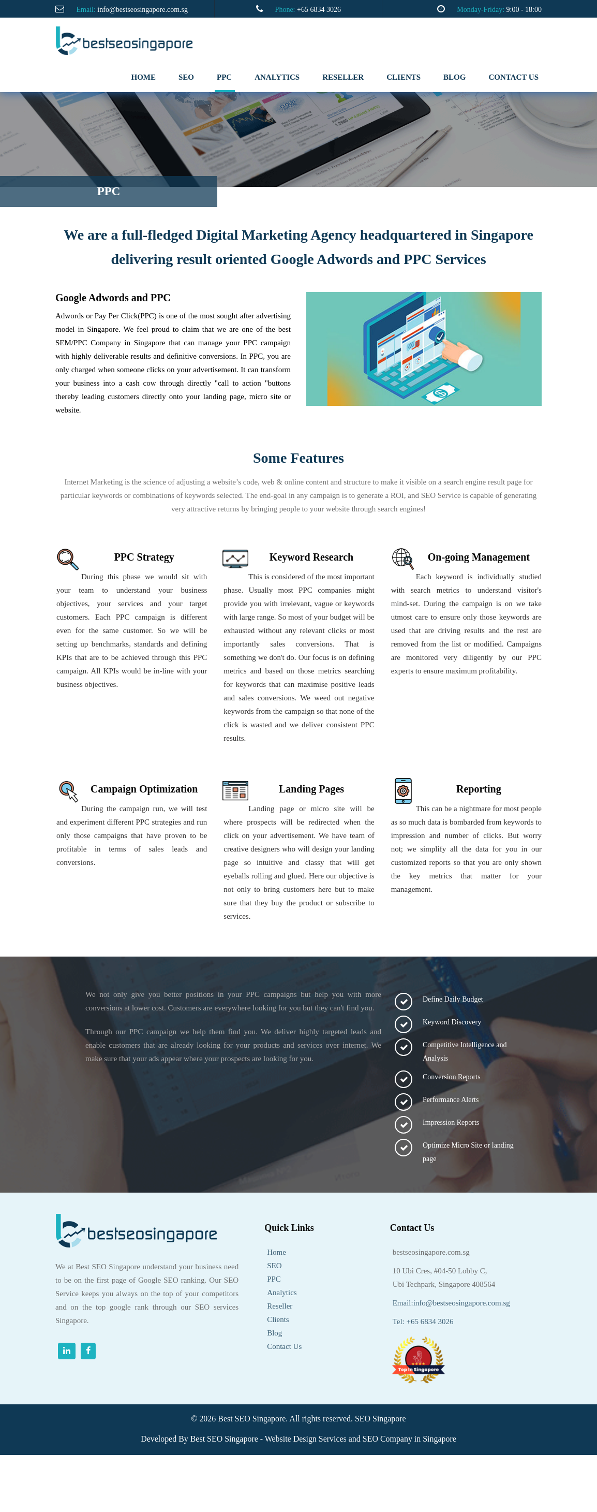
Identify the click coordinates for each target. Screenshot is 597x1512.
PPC (224, 77)
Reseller (279, 1306)
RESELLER (343, 77)
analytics (277, 77)
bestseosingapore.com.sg (431, 1252)
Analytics (282, 1292)
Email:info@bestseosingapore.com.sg (451, 1303)
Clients (278, 1319)
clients (403, 77)
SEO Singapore (380, 1418)
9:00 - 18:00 (524, 9)
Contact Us (284, 1346)
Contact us (513, 77)
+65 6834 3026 (319, 9)
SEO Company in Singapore (409, 1438)
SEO (186, 77)
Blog (454, 77)
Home (143, 77)
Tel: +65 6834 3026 (423, 1321)
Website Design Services (306, 1438)
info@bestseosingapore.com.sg (142, 9)
